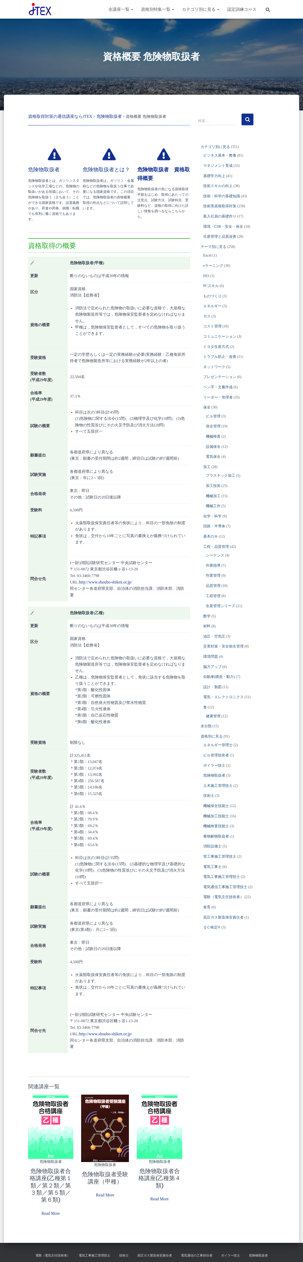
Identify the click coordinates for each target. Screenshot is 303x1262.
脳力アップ (212, 667)
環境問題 (210, 657)
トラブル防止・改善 (219, 357)
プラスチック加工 (220, 476)
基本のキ (210, 536)
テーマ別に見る (213, 247)
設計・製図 (212, 687)
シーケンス (215, 555)
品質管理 (213, 586)
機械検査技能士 (216, 826)
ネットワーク (214, 367)
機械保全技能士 (216, 806)
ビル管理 (213, 416)
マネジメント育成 (218, 166)
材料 (207, 626)
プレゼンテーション (219, 377)
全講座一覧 (120, 9)
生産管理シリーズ (220, 606)
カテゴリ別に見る (200, 9)
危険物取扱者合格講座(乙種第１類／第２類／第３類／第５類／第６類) (51, 1184)
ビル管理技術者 (216, 755)
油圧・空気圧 (214, 636)
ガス (207, 316)
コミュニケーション (219, 336)
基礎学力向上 (214, 176)
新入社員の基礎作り (219, 216)
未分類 (206, 726)
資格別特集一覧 (157, 9)
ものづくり (212, 296)
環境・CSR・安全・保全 (223, 227)
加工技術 (213, 486)
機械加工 (213, 496)
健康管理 (213, 716)
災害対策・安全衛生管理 (223, 646)
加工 (207, 467)
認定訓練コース (242, 9)
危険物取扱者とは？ (106, 169)
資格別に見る (212, 736)
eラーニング (213, 266)
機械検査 (213, 436)
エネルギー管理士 (218, 745)
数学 (207, 616)
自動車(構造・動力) (219, 677)
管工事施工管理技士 (219, 856)
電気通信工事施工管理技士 (225, 887)
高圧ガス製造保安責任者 (223, 917)
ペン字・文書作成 (218, 387)
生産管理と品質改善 (219, 236)
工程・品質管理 (216, 547)
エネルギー (212, 306)
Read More (51, 1211)
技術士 (208, 796)
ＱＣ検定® (212, 927)
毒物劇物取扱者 (216, 836)
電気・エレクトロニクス (223, 697)
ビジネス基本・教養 (219, 155)
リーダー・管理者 (218, 397)
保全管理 (213, 426)
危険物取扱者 (44, 169)
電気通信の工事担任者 (196, 1253)
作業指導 (213, 566)
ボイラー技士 (214, 765)
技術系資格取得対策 (219, 206)
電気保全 (213, 457)
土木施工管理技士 (218, 786)
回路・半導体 (214, 526)
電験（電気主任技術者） (223, 897)
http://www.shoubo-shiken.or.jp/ (104, 582)
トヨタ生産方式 (216, 347)
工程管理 (213, 596)
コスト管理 (212, 326)
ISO (206, 276)
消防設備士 (212, 846)
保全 (207, 407)
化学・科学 (212, 516)
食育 (207, 907)
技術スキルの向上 (218, 186)
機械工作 (213, 506)
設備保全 (213, 447)
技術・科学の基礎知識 (221, 196)
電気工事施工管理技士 (221, 877)
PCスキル (211, 286)
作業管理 (213, 575)
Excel (207, 255)
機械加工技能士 (216, 816)
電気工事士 (212, 867)
